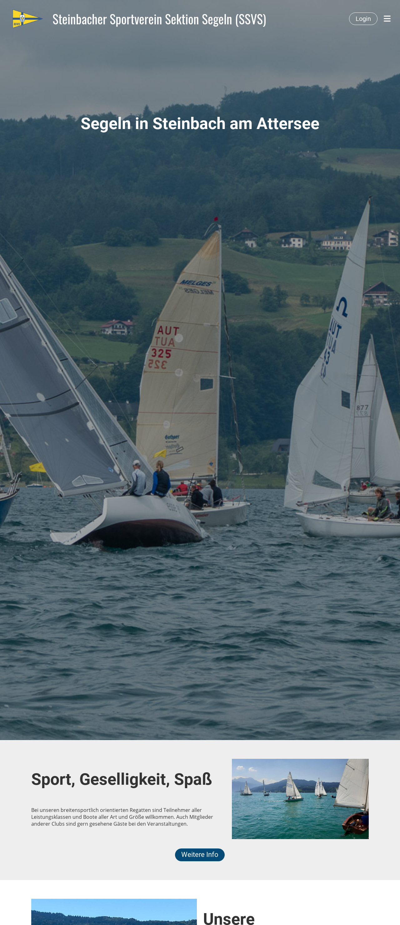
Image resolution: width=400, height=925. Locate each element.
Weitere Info (199, 854)
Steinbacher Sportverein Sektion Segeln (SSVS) (159, 18)
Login (363, 18)
